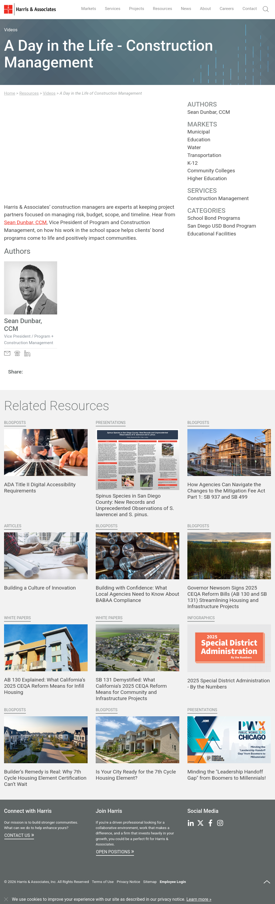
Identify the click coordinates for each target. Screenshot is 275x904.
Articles (12, 526)
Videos (49, 93)
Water (194, 147)
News (182, 8)
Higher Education (207, 178)
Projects (131, 8)
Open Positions (115, 851)
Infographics (201, 618)
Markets (81, 8)
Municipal (198, 132)
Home (9, 93)
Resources (158, 8)
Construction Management (218, 198)
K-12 (192, 163)
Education (198, 139)
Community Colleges (211, 170)
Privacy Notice (128, 881)
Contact (249, 8)
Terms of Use (103, 881)
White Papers (17, 618)
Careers (225, 8)
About (203, 8)
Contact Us (19, 834)
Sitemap (150, 881)
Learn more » (199, 899)
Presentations (111, 422)
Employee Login (173, 881)
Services (106, 8)
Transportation (204, 155)
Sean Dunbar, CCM (25, 222)
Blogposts (15, 422)
